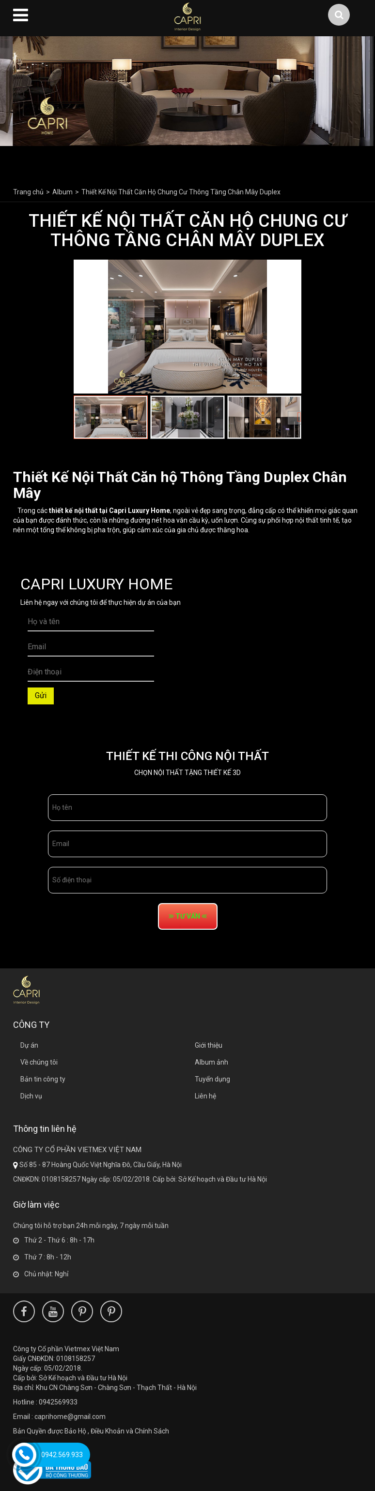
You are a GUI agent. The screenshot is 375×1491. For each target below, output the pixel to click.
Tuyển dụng (212, 1079)
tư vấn (188, 916)
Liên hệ (205, 1096)
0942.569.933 (62, 1455)
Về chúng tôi (39, 1062)
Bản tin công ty (42, 1079)
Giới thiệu (208, 1045)
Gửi (41, 695)
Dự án (29, 1045)
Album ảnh (211, 1062)
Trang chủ (28, 192)
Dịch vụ (31, 1096)
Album (62, 192)
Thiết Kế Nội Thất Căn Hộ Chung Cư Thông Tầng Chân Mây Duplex (181, 192)
